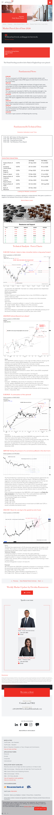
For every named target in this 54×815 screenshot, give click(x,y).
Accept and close (40, 808)
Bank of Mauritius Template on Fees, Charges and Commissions (21, 747)
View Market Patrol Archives (28, 581)
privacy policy (28, 806)
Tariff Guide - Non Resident (11, 742)
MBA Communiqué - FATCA (11, 773)
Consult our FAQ (27, 703)
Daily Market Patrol (19, 24)
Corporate (7, 758)
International (7, 761)
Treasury (10, 24)
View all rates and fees (10, 749)
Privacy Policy (30, 795)
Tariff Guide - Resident (10, 744)
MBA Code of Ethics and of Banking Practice (16, 771)
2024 (27, 24)
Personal (6, 754)
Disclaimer (6, 795)
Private (6, 756)
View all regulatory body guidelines (13, 778)
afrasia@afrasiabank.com (33, 709)
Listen (27, 592)
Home (4, 24)
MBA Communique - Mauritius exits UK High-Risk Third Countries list (22, 769)
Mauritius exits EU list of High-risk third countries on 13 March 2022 (22, 766)
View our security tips (10, 780)
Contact (24, 795)
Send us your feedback (15, 795)
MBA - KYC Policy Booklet (11, 776)
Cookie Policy (37, 795)
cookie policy (38, 806)
